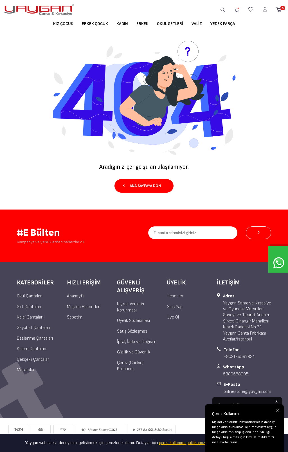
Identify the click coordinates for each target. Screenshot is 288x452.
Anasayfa (76, 296)
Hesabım (175, 296)
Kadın (122, 23)
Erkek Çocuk (95, 23)
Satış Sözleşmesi (132, 331)
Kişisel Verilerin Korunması (130, 307)
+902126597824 (239, 356)
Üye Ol (173, 317)
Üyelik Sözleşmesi (133, 320)
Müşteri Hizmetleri (83, 307)
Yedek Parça (222, 23)
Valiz (197, 23)
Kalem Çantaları (31, 348)
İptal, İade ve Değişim (136, 341)
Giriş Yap (175, 307)
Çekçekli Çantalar (33, 359)
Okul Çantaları (29, 296)
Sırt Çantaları (29, 307)
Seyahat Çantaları (33, 327)
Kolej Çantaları (30, 317)
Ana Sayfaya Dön (142, 185)
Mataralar (26, 370)
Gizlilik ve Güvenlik (133, 352)
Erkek (142, 23)
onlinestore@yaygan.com (247, 391)
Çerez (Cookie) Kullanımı (130, 365)
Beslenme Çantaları (35, 338)
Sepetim (74, 317)
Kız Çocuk (63, 23)
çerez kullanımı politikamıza (183, 442)
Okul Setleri (170, 23)
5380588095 (235, 374)
